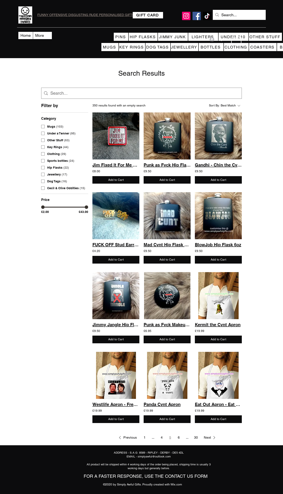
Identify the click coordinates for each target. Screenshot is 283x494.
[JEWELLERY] (184, 47)
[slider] (43, 207)
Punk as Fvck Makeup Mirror (167, 324)
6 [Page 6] (179, 437)
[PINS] (121, 36)
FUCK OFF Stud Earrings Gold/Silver (115, 244)
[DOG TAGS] (158, 47)
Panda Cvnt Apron (162, 404)
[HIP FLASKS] (143, 36)
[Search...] (239, 15)
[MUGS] (110, 47)
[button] (236, 39)
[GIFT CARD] (148, 15)
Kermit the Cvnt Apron (218, 324)
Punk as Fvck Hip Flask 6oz (167, 165)
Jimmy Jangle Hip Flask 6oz (115, 324)
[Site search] (145, 93)
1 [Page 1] (145, 437)
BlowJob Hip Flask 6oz (218, 244)
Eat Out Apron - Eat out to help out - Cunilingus (218, 404)
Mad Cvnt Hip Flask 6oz (167, 244)
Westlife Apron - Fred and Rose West (115, 404)
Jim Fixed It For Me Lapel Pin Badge (115, 165)
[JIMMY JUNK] (173, 36)
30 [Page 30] (196, 437)
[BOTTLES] (211, 47)
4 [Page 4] (162, 437)
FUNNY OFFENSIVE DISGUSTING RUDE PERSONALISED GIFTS (85, 15)
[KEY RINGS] (132, 47)
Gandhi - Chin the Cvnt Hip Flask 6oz (218, 165)
